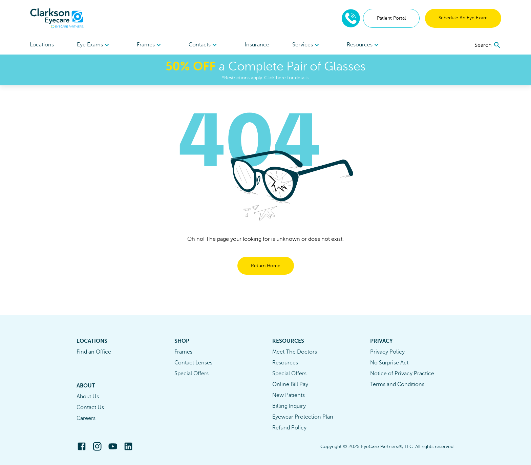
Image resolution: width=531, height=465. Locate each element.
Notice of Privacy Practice (402, 374)
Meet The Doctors (294, 352)
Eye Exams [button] (94, 45)
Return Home (265, 265)
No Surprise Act (389, 363)
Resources (285, 363)
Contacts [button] (204, 45)
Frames (183, 352)
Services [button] (306, 45)
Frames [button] (150, 45)
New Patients (288, 395)
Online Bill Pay (290, 384)
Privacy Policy (387, 352)
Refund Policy (289, 428)
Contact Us (90, 407)
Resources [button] (364, 45)
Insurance (257, 45)
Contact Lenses (193, 363)
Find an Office (94, 352)
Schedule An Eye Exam (463, 17)
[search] (487, 45)
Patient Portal (391, 18)
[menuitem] (94, 45)
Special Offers (191, 374)
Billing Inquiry (289, 406)
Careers (86, 418)
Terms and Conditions (397, 384)
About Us (88, 397)
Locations (42, 45)
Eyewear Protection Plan (302, 417)
